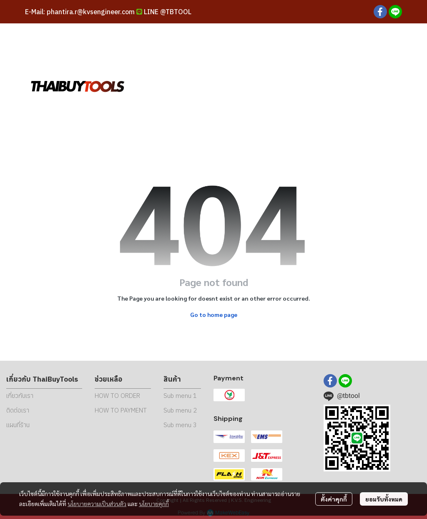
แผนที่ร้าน (18, 425)
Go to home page (213, 314)
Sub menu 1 (180, 396)
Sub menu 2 (180, 410)
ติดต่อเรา (17, 410)
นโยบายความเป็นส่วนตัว (97, 503)
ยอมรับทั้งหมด (383, 499)
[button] (343, 85)
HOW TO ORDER (117, 396)
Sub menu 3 (180, 425)
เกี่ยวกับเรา (19, 396)
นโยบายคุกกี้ (154, 503)
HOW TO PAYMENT (121, 410)
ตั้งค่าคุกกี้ (334, 499)
